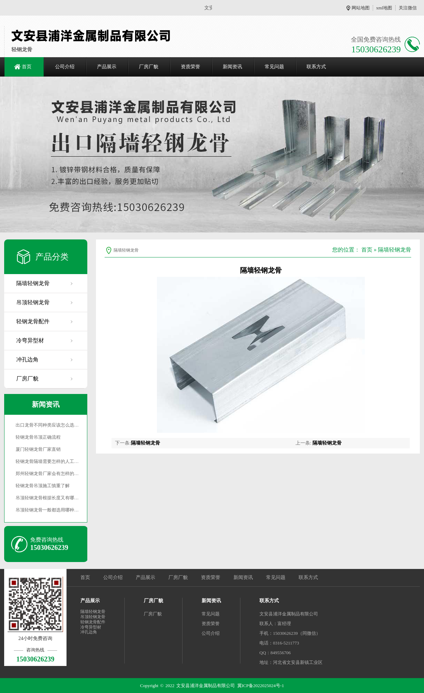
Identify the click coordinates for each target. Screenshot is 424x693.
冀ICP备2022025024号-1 (260, 685)
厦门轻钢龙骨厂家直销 (38, 449)
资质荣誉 (190, 66)
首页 (27, 66)
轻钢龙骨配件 (33, 321)
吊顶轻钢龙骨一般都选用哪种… (47, 509)
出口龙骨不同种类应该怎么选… (47, 425)
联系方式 (316, 66)
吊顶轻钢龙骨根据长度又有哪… (47, 497)
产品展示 (106, 66)
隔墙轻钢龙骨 (33, 283)
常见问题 (274, 66)
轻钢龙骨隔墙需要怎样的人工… (47, 461)
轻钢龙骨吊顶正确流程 (38, 437)
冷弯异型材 (30, 340)
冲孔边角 (27, 359)
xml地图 (384, 7)
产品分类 (52, 256)
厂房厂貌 (148, 66)
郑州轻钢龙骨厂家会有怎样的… (47, 473)
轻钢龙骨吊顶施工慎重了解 (43, 485)
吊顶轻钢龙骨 (33, 302)
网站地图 (361, 7)
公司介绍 (64, 66)
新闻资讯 (232, 66)
